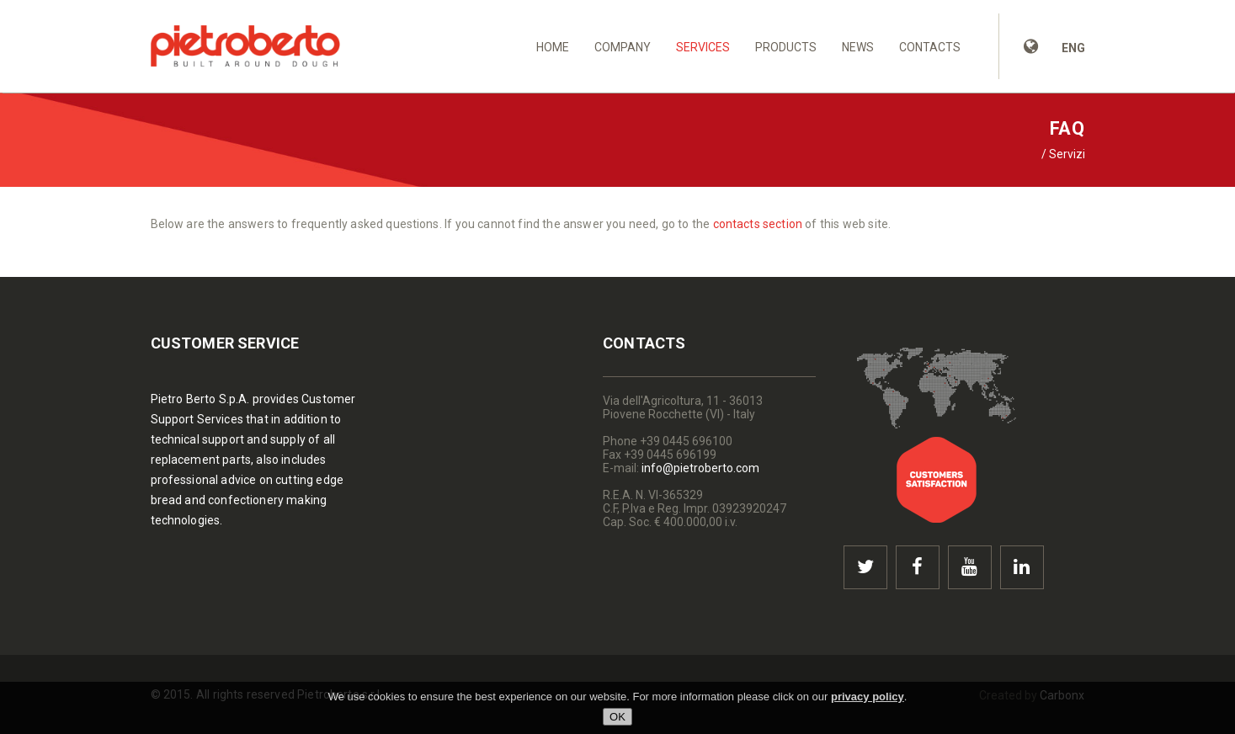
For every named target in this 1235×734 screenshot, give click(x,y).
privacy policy (867, 696)
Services (703, 47)
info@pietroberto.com (700, 468)
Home (552, 47)
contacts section (757, 224)
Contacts (930, 47)
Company (622, 47)
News (858, 47)
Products (786, 47)
